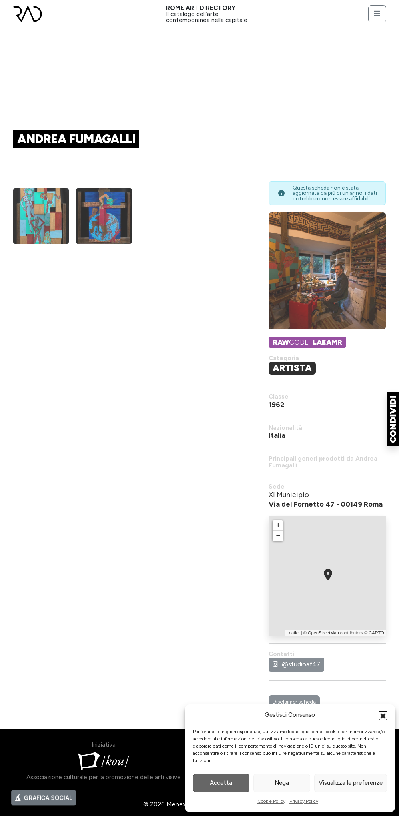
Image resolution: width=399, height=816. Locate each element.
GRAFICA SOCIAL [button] (43, 801)
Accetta (221, 782)
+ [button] (278, 525)
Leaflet (293, 632)
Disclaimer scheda (294, 701)
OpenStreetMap (323, 632)
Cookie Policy (271, 801)
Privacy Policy (303, 801)
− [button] (278, 536)
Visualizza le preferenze (351, 782)
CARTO (376, 632)
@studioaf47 (296, 664)
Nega (282, 782)
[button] (383, 715)
